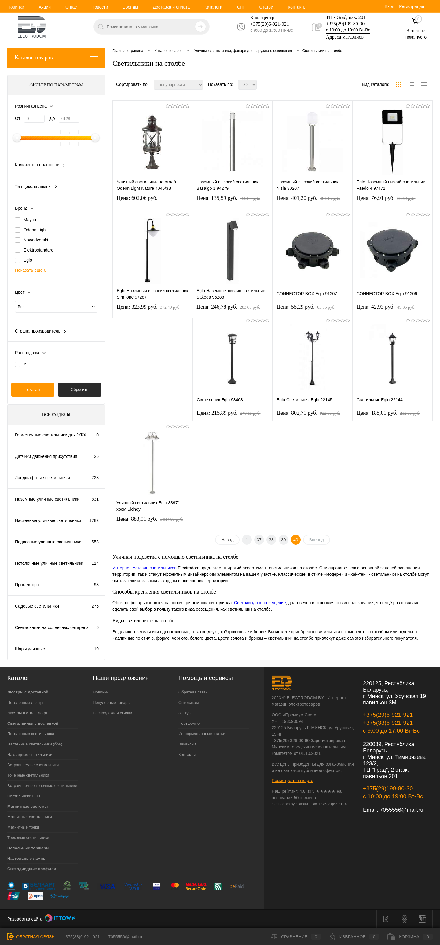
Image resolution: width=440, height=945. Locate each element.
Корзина (410, 936)
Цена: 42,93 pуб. (386, 307)
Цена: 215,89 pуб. (229, 413)
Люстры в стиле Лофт (27, 713)
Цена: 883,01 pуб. (149, 519)
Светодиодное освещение (260, 602)
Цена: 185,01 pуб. (388, 413)
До (52, 118)
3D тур (184, 713)
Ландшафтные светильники (42, 477)
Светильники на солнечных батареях (51, 627)
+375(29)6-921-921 (388, 715)
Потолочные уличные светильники (49, 563)
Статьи (266, 7)
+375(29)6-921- (265, 24)
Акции (45, 7)
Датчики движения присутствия (46, 456)
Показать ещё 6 (30, 270)
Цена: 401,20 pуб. (308, 198)
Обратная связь (193, 692)
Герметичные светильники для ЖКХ (50, 434)
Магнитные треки (23, 827)
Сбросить (80, 389)
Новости (99, 7)
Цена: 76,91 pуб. (386, 198)
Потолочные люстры (26, 702)
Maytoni (31, 219)
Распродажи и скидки (112, 713)
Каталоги (213, 7)
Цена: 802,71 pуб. (308, 413)
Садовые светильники (37, 606)
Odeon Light (35, 229)
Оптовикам (188, 702)
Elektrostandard (38, 250)
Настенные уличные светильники (48, 520)
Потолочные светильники (30, 733)
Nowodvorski (36, 239)
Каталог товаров (56, 58)
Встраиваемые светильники (33, 765)
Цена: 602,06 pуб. (137, 198)
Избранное (354, 936)
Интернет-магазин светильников (144, 567)
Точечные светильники (28, 775)
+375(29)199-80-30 (345, 23)
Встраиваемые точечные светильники (42, 785)
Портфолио (189, 723)
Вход (389, 6)
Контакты (297, 7)
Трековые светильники (28, 837)
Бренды (130, 7)
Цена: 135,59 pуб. (228, 198)
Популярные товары (111, 702)
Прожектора (27, 584)
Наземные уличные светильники (47, 499)
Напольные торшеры (28, 848)
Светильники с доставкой (32, 723)
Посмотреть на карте (292, 780)
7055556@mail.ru (401, 810)
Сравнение (296, 936)
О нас (71, 7)
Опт (241, 7)
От (17, 118)
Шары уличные (30, 648)
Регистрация (411, 6)
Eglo (28, 260)
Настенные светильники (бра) (34, 744)
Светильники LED (23, 796)
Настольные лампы (26, 858)
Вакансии (187, 744)
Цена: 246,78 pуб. (228, 307)
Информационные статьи (202, 733)
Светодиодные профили (31, 868)
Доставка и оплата (171, 7)
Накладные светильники (29, 754)
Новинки (15, 7)
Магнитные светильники (29, 816)
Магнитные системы (27, 806)
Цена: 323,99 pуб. (149, 307)
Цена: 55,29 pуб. (306, 307)
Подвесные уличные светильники (48, 541)
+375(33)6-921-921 (388, 722)
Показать (32, 389)
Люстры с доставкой (27, 692)
